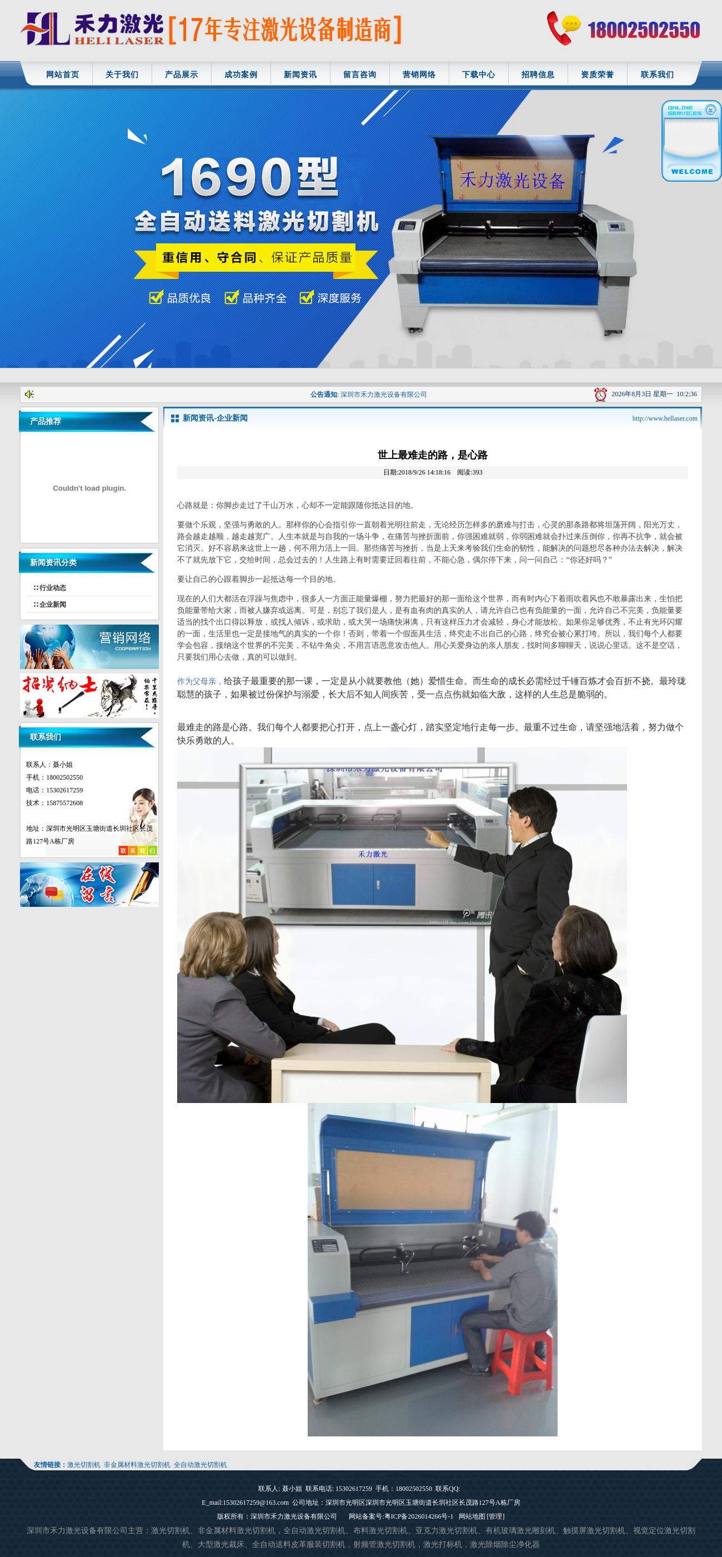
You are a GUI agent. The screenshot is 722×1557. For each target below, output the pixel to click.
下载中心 (478, 75)
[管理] (496, 1516)
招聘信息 (538, 75)
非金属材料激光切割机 (137, 1465)
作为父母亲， (200, 681)
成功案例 (241, 75)
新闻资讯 (300, 75)
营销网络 (419, 75)
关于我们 (122, 75)
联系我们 (657, 75)
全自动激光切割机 (200, 1465)
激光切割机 (84, 1465)
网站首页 (62, 75)
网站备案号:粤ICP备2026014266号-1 (401, 1516)
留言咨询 (360, 75)
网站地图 (472, 1516)
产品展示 (181, 75)
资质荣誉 (597, 75)
